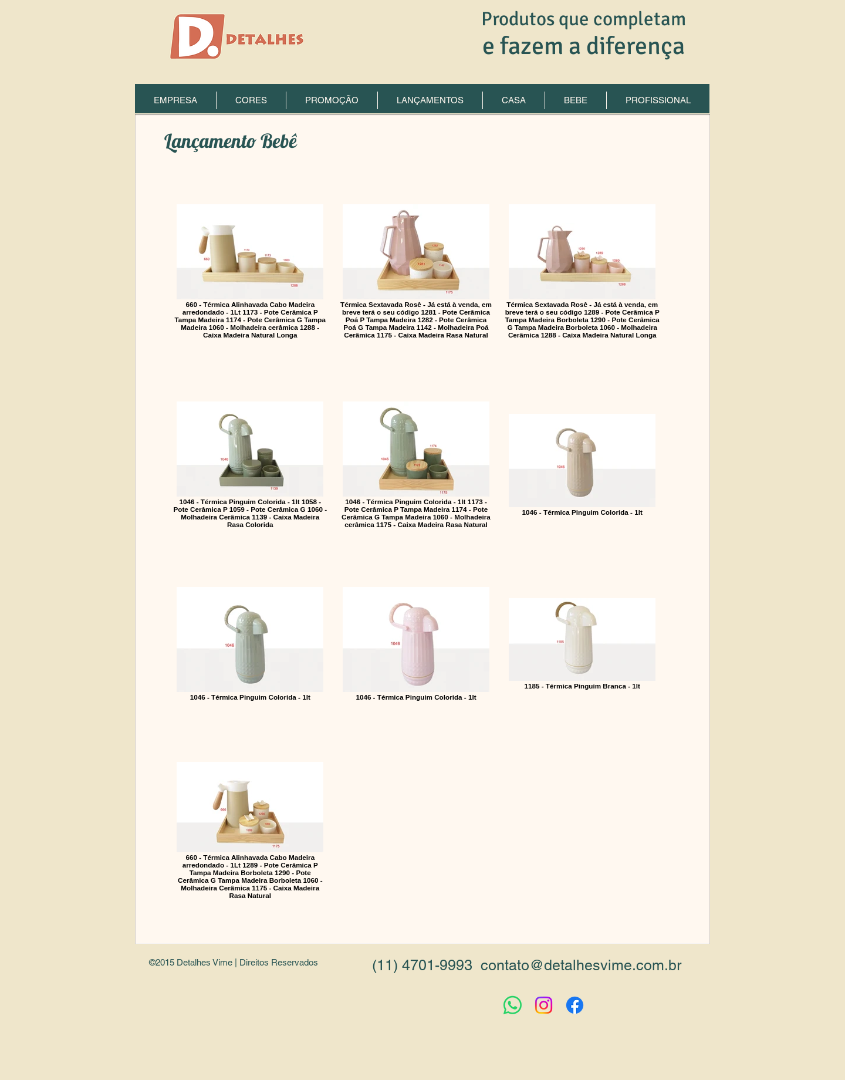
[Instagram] (543, 1005)
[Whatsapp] (512, 1005)
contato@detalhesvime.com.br (581, 965)
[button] (430, 100)
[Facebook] (574, 1005)
